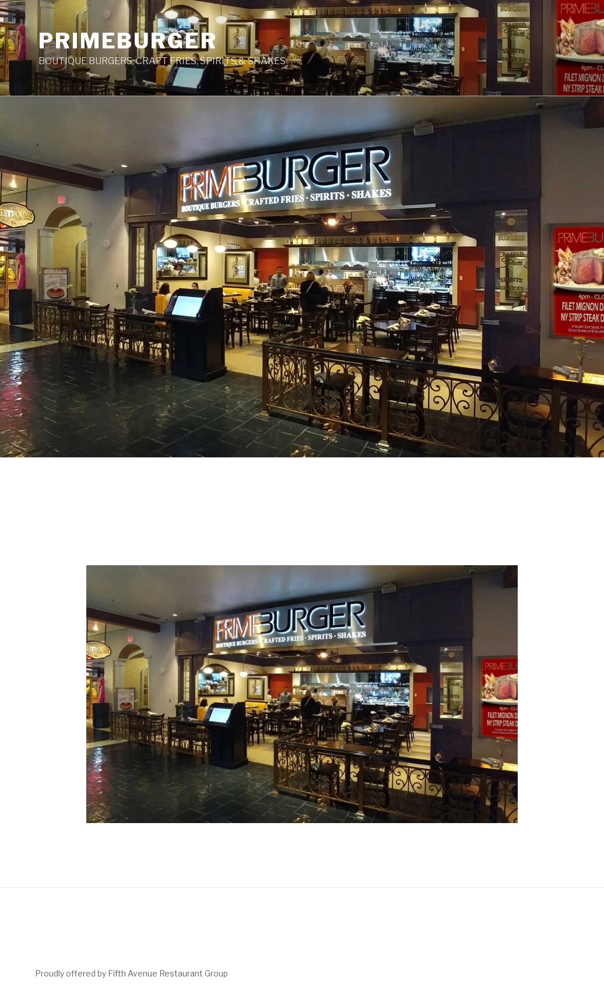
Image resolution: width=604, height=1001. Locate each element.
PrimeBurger (127, 41)
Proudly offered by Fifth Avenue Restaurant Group (131, 973)
